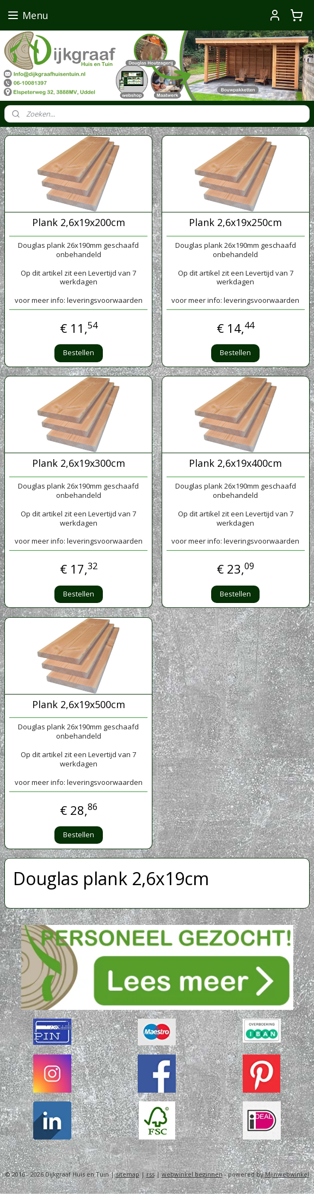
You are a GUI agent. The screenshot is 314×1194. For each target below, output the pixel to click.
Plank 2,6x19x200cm (78, 223)
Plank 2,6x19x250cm (235, 223)
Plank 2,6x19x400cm (235, 464)
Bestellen (78, 352)
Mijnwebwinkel (287, 1174)
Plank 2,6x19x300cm (78, 464)
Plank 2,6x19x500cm (78, 705)
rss (150, 1174)
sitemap (127, 1174)
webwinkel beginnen (192, 1174)
